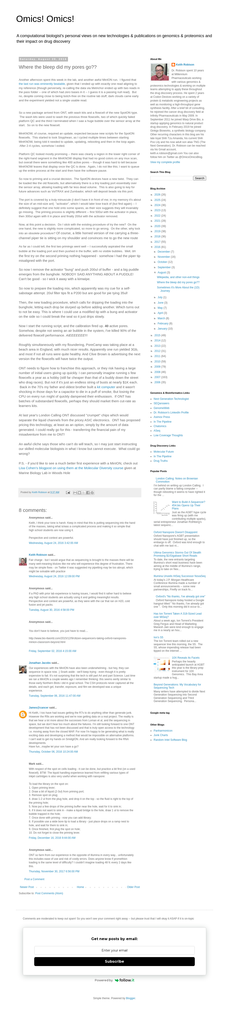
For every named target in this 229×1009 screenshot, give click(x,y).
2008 (158, 372)
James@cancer (39, 707)
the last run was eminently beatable (42, 83)
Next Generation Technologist (171, 398)
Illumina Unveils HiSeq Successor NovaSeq (180, 576)
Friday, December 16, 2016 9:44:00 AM (52, 837)
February (163, 323)
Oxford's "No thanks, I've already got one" (180, 596)
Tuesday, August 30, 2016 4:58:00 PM (51, 609)
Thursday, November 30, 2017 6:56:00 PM (54, 871)
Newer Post (27, 887)
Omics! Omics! (45, 19)
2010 (158, 361)
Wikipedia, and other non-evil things (178, 277)
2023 (158, 210)
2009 (158, 366)
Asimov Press (162, 417)
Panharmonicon (163, 730)
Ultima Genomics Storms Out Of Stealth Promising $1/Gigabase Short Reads (177, 554)
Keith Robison (38, 554)
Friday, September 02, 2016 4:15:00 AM (52, 651)
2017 (158, 241)
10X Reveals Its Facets (185, 657)
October (163, 262)
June (161, 302)
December (164, 251)
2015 (158, 335)
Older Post (133, 887)
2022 (158, 215)
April (161, 313)
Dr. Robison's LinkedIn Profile (171, 412)
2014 (158, 340)
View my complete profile (165, 162)
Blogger (130, 998)
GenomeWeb (161, 408)
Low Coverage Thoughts (168, 435)
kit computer (106, 387)
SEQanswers (161, 403)
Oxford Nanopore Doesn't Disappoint (175, 532)
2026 (158, 194)
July (160, 297)
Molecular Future (164, 451)
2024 (158, 205)
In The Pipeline (163, 421)
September (165, 267)
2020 (158, 226)
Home (80, 887)
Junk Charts (161, 735)
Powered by (114, 980)
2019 (158, 231)
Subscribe (114, 961)
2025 (158, 200)
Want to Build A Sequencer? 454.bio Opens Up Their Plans (188, 505)
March (162, 318)
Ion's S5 (158, 637)
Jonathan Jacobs (40, 662)
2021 (158, 220)
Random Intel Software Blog (170, 739)
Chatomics (160, 426)
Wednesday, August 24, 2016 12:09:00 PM (54, 576)
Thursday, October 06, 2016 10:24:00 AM (53, 751)
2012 (158, 351)
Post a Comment (34, 879)
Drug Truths (161, 460)
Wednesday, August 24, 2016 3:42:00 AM (53, 543)
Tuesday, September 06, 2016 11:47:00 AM (55, 695)
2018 (158, 236)
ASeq (157, 430)
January (163, 328)
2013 (158, 345)
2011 (158, 356)
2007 (158, 377)
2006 (158, 382)
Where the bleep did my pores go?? (178, 282)
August (162, 272)
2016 (158, 247)
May (160, 307)
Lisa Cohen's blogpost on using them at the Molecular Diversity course (71, 468)
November (164, 256)
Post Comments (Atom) (49, 893)
